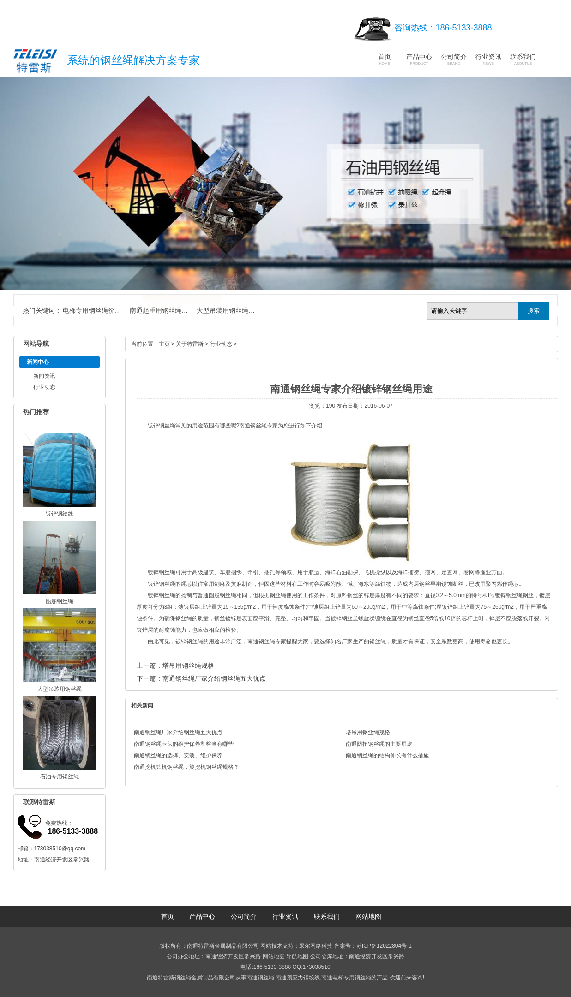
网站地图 (368, 916)
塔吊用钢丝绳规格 (188, 665)
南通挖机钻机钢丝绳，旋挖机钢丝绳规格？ (186, 767)
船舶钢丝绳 (59, 601)
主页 (164, 344)
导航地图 (297, 956)
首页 (384, 59)
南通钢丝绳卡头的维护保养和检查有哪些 (184, 744)
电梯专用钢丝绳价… (92, 310)
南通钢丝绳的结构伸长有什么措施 (387, 755)
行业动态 (44, 387)
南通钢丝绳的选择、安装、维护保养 (178, 755)
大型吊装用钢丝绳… (226, 310)
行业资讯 (488, 59)
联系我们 (523, 59)
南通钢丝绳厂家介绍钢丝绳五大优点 (214, 678)
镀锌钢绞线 (59, 513)
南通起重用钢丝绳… (159, 310)
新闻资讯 (44, 376)
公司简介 (454, 59)
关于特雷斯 (190, 344)
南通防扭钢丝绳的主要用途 (379, 744)
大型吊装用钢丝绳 (59, 689)
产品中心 (419, 59)
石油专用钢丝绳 (59, 776)
